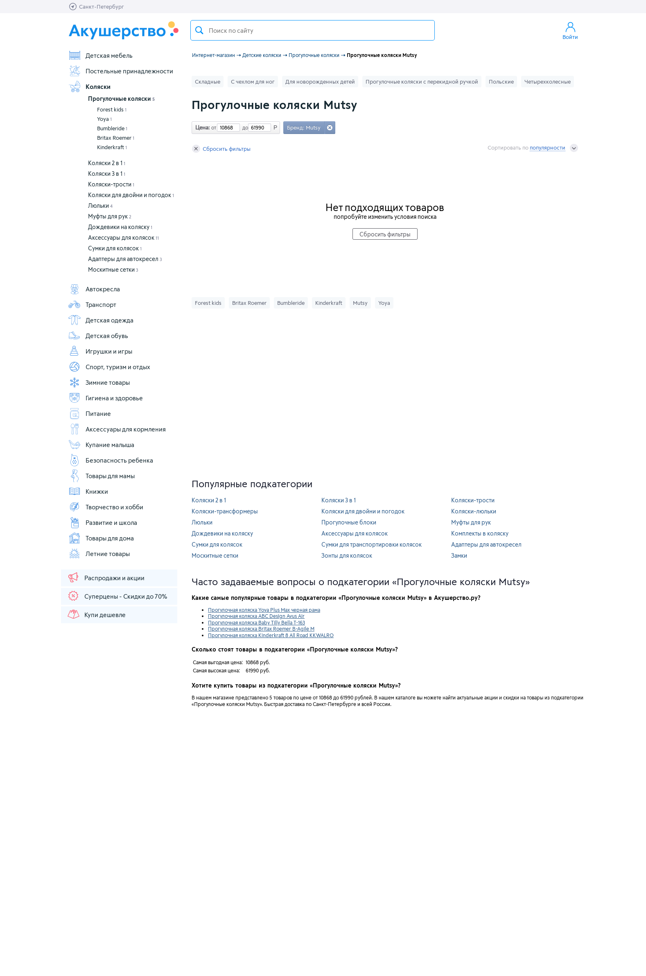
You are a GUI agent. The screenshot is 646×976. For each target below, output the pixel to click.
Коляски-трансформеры (225, 511)
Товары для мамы (101, 475)
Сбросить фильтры (221, 149)
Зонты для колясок (346, 555)
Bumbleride (112, 128)
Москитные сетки (113, 269)
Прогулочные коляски (121, 98)
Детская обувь (98, 335)
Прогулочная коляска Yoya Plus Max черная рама (264, 610)
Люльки (100, 205)
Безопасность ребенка (110, 460)
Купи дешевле (96, 614)
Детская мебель (100, 55)
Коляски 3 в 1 (106, 173)
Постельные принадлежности (120, 70)
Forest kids (111, 109)
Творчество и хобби (105, 506)
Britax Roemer (115, 137)
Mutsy (360, 303)
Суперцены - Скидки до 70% (117, 595)
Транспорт (92, 304)
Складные (207, 81)
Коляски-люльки (473, 511)
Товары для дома (101, 538)
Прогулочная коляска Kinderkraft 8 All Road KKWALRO (271, 635)
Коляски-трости (111, 184)
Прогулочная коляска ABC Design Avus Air (256, 616)
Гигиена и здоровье (105, 397)
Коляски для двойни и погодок (131, 194)
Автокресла (94, 288)
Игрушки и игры (100, 351)
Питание (89, 413)
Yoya (104, 119)
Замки (459, 555)
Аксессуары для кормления (117, 429)
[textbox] (312, 30)
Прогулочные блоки (348, 522)
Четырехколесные (547, 81)
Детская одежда (100, 320)
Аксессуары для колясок (123, 237)
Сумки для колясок (115, 248)
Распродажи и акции (106, 577)
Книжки (88, 491)
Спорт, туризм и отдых (109, 366)
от (213, 127)
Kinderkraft (112, 147)
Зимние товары (99, 382)
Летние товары (99, 553)
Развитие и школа (102, 522)
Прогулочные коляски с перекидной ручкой (422, 81)
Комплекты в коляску (479, 533)
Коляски (89, 86)
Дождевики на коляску (120, 226)
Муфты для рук (109, 216)
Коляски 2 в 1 (106, 162)
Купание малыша (101, 444)
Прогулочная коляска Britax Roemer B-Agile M (261, 628)
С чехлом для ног (253, 81)
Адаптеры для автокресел (125, 258)
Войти (570, 30)
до (244, 127)
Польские (501, 81)
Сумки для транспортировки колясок (371, 544)
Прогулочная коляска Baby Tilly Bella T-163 (256, 622)
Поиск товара (199, 30)
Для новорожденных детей (320, 81)
